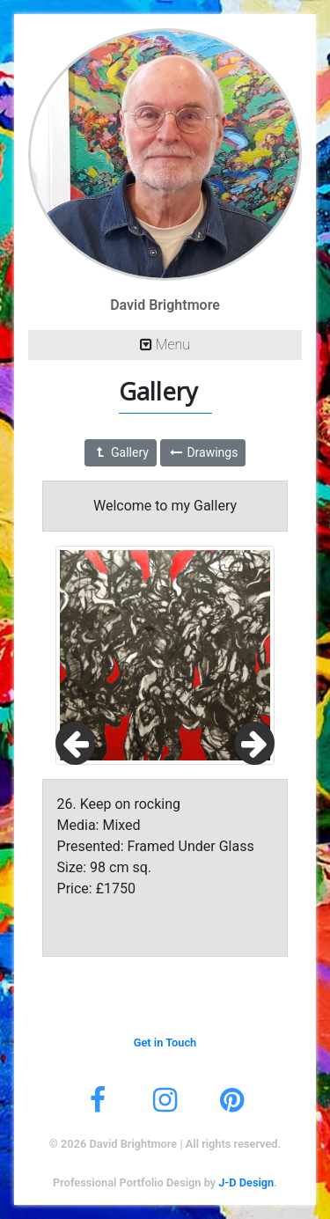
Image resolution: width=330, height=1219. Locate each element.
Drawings (203, 452)
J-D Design (246, 1182)
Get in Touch (165, 1042)
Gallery (120, 452)
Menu (165, 344)
